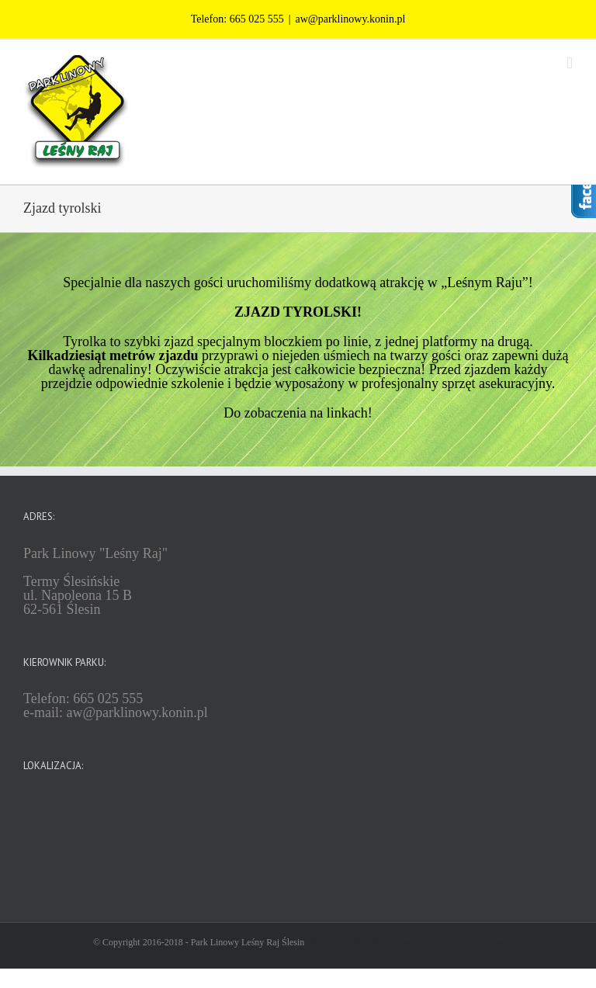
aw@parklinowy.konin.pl (350, 19)
